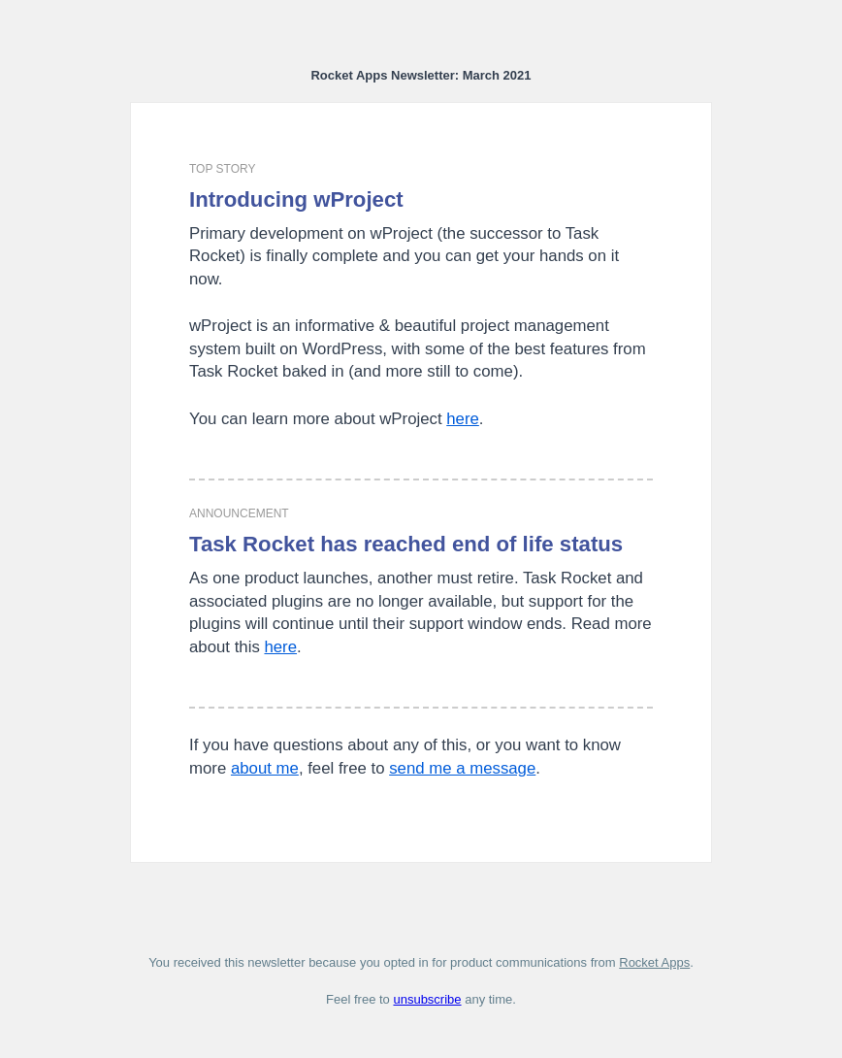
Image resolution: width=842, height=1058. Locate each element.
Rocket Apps (654, 962)
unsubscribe (427, 999)
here (462, 419)
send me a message (462, 768)
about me (265, 768)
